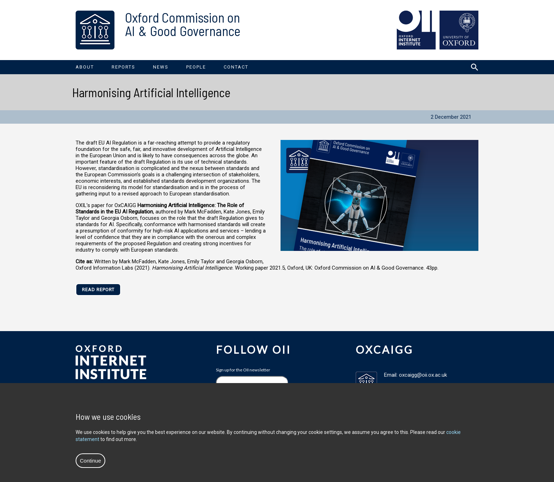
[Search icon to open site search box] (474, 67)
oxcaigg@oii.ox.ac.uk (423, 375)
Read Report (98, 289)
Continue (90, 461)
